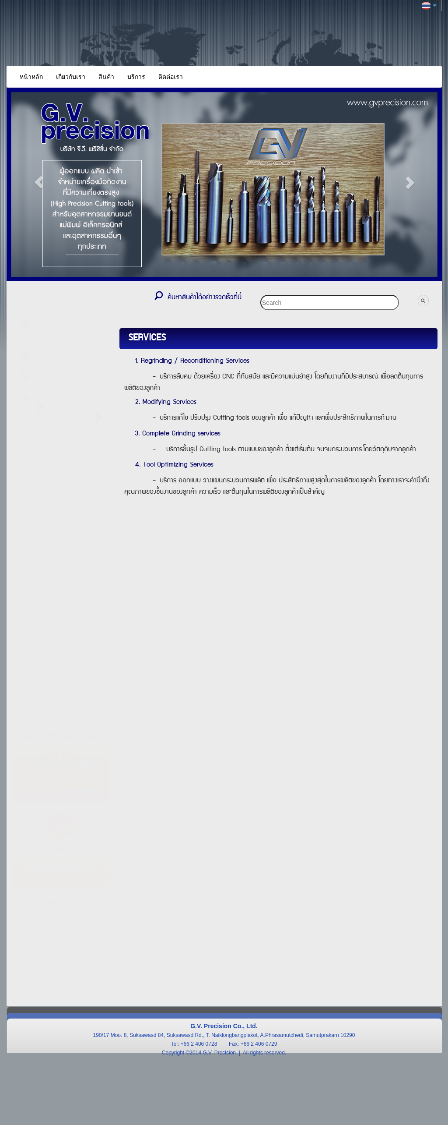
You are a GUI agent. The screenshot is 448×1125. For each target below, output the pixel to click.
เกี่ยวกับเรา (70, 76)
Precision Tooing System (67, 397)
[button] (39, 182)
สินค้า (106, 76)
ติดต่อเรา (170, 76)
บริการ (136, 76)
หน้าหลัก (31, 76)
